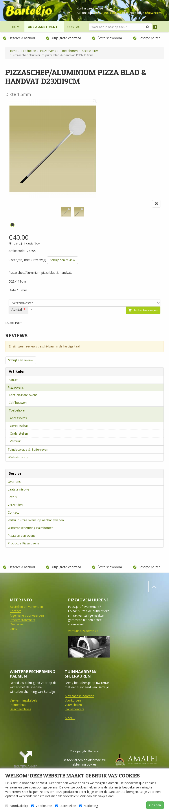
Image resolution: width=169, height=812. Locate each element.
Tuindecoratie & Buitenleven (28, 449)
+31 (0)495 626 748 (107, 13)
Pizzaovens (16, 387)
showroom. (154, 13)
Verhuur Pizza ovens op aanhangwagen (36, 520)
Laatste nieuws (18, 489)
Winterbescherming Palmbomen (30, 528)
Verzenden (15, 505)
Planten (13, 380)
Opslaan (155, 805)
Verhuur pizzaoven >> (83, 631)
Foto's (12, 497)
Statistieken (65, 806)
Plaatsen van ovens (21, 535)
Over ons (14, 481)
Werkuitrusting (18, 457)
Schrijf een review (62, 260)
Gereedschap (19, 426)
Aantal (16, 309)
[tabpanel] (66, 211)
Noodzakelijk (16, 806)
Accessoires (18, 418)
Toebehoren (17, 410)
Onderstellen (19, 433)
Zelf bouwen (18, 402)
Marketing (88, 806)
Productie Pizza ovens (23, 543)
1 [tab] (12, 225)
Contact (13, 512)
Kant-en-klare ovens (23, 395)
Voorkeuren (41, 806)
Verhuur (15, 441)
